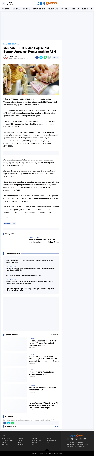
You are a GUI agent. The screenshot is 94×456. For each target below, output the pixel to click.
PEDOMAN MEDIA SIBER (72, 445)
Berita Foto (20, 438)
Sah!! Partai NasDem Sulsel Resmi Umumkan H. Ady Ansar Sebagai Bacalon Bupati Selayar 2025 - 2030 (30, 269)
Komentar (55, 57)
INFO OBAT (75, 9)
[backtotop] (47, 451)
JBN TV (4, 442)
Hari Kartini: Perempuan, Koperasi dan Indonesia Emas (23, 276)
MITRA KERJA (81, 447)
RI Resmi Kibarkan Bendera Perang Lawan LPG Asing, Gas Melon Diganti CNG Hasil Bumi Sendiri (44, 343)
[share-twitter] (41, 57)
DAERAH (85, 9)
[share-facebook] (37, 57)
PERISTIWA (5, 9)
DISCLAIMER (84, 445)
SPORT (34, 445)
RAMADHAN (20, 445)
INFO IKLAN (73, 442)
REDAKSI (80, 442)
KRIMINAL (16, 9)
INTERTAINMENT (39, 9)
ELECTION (49, 438)
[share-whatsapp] (45, 57)
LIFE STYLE (35, 442)
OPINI (48, 442)
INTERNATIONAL (36, 440)
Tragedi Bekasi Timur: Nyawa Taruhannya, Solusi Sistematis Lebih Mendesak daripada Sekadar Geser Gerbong (43, 358)
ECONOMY (26, 9)
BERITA (32, 338)
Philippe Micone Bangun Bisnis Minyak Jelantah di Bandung (41, 373)
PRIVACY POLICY (71, 447)
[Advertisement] (47, 26)
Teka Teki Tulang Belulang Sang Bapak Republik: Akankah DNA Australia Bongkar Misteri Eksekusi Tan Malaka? (29, 282)
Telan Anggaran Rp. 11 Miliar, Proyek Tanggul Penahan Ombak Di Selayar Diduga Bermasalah (29, 261)
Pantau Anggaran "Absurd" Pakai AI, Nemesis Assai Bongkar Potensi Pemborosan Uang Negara (43, 405)
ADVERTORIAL (53, 9)
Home (5, 44)
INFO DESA (64, 9)
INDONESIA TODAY (9, 223)
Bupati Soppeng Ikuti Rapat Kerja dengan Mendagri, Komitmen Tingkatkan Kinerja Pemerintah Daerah (30, 290)
